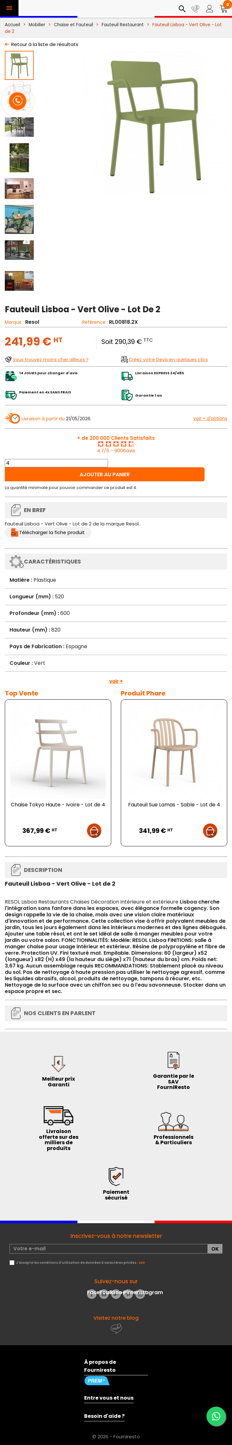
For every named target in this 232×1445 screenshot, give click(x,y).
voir (142, 1262)
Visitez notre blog (116, 1318)
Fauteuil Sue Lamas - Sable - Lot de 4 (174, 804)
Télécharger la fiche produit (52, 532)
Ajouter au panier (105, 474)
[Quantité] (56, 463)
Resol (32, 322)
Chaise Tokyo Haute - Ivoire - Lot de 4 (58, 804)
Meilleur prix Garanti (58, 1081)
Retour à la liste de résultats (44, 44)
